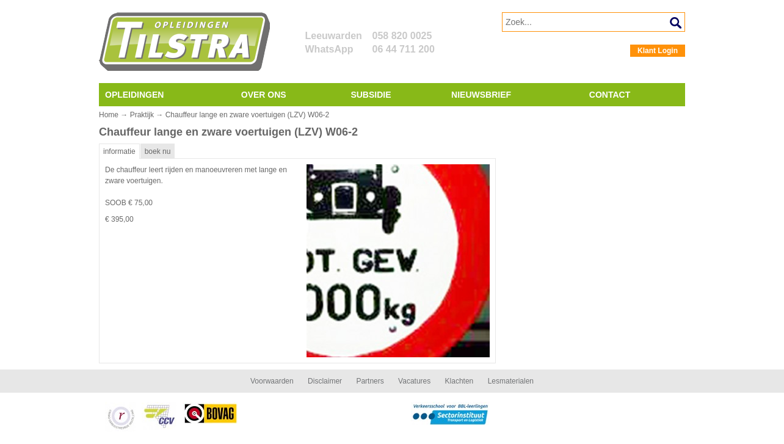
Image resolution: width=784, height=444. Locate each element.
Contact (609, 95)
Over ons (263, 95)
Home (108, 115)
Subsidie (370, 95)
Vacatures (414, 381)
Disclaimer (325, 381)
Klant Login (657, 50)
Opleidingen (134, 95)
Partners (369, 381)
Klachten (459, 381)
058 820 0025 (402, 36)
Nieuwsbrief (481, 95)
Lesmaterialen (511, 381)
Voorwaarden (272, 381)
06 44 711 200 (403, 49)
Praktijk (142, 115)
